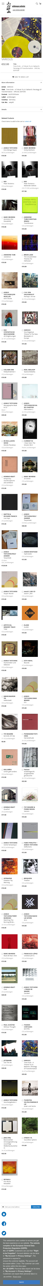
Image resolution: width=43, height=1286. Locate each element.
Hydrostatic (30, 553)
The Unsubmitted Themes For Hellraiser (30, 258)
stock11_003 (29, 592)
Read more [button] (17, 1277)
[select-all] (28, 121)
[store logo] (16, 7)
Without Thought (10, 1026)
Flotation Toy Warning (8, 880)
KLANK (26, 626)
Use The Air (8, 1061)
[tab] (21, 82)
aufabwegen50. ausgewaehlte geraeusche (29, 772)
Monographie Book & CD (10, 405)
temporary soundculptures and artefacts (9, 480)
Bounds (28, 662)
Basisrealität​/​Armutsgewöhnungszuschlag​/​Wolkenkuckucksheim (10, 1143)
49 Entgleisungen (10, 333)
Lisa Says (10, 516)
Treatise (28, 879)
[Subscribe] (36, 1207)
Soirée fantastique (10, 844)
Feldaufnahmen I (10, 371)
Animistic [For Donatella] (9, 219)
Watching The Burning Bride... (10, 918)
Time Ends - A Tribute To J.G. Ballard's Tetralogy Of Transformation (30, 1064)
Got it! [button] (21, 1282)
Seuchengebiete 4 (10, 1101)
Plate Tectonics (9, 183)
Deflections (31, 845)
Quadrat (9, 808)
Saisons (29, 809)
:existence (9, 256)
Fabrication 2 (30, 406)
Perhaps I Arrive (29, 294)
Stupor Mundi (10, 592)
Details (4, 109)
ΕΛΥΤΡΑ (28, 1027)
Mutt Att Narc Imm (10, 955)
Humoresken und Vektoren (10, 663)
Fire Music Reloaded (7, 1181)
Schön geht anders (10, 770)
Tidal (9, 627)
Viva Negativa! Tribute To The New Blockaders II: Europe (31, 334)
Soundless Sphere (30, 1139)
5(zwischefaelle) (29, 371)
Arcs (30, 917)
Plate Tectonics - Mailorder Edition (30, 184)
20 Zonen (29, 478)
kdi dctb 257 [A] (9, 735)
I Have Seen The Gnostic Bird (29, 443)
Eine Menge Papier (10, 149)
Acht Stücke (9, 295)
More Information (8, 82)
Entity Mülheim (29, 149)
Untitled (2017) (30, 955)
